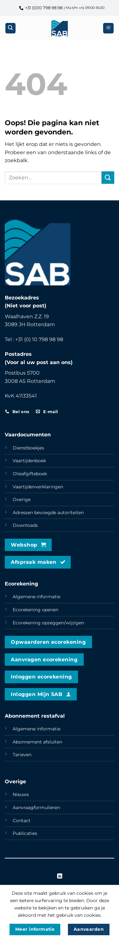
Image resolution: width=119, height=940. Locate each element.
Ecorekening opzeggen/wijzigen (48, 623)
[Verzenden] (108, 177)
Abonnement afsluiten (37, 742)
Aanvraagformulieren (36, 807)
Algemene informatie (36, 596)
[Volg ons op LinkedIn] (59, 876)
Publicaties (25, 833)
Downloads (25, 525)
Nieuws (21, 794)
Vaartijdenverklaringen (38, 487)
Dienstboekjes (28, 448)
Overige (21, 499)
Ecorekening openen (35, 610)
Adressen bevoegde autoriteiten (48, 512)
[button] (108, 28)
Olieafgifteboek (30, 474)
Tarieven (22, 754)
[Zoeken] (10, 28)
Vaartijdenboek (29, 460)
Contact (21, 820)
